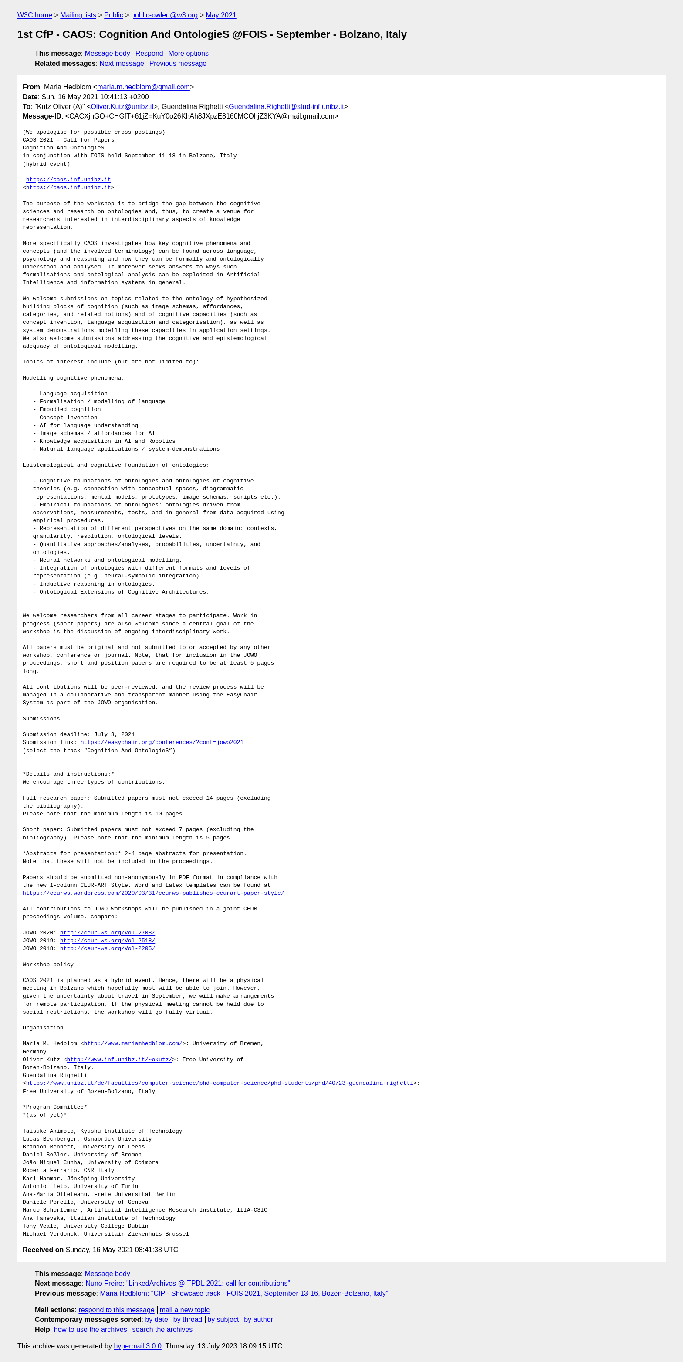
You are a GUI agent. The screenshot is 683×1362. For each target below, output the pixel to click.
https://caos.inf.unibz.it (68, 180)
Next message (122, 63)
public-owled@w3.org (164, 15)
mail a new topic (185, 1310)
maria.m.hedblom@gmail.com (143, 87)
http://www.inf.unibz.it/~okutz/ (119, 1060)
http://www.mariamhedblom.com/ (133, 1044)
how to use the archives (90, 1329)
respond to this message (116, 1310)
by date (156, 1319)
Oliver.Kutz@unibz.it (122, 106)
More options (189, 53)
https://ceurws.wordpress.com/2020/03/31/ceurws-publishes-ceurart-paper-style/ (153, 893)
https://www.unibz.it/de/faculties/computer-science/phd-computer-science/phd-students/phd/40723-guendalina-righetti (219, 1083)
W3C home (34, 15)
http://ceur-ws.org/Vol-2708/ (107, 933)
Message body (107, 53)
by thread (188, 1319)
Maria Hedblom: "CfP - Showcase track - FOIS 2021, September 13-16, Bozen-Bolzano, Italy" (244, 1293)
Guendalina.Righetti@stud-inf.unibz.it (286, 106)
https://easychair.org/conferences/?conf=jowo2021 (162, 743)
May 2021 (221, 15)
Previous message (178, 63)
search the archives (162, 1329)
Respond (149, 53)
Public (113, 15)
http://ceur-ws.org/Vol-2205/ (107, 949)
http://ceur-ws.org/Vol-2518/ (107, 941)
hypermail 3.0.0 (137, 1346)
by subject (223, 1319)
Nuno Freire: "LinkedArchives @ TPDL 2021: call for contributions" (188, 1283)
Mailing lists (78, 15)
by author (258, 1319)
